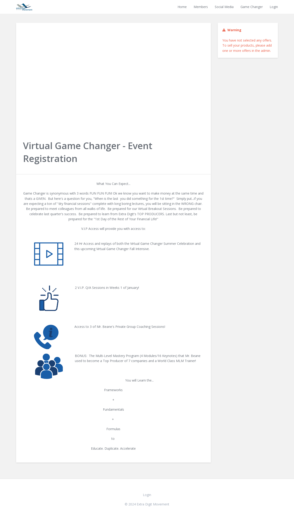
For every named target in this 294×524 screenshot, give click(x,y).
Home (182, 7)
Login (274, 7)
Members (201, 7)
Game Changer (251, 7)
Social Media (224, 7)
